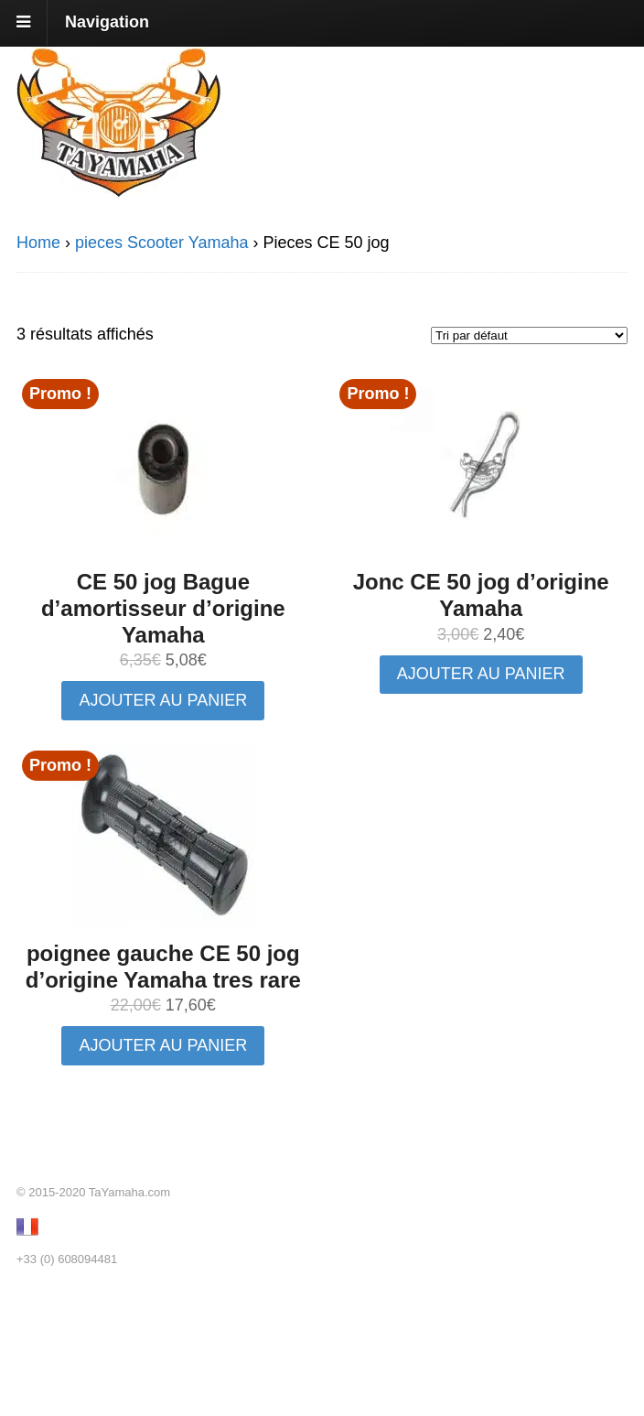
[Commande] (529, 335)
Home (38, 242)
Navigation (107, 22)
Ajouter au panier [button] (163, 700)
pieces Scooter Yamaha (161, 242)
